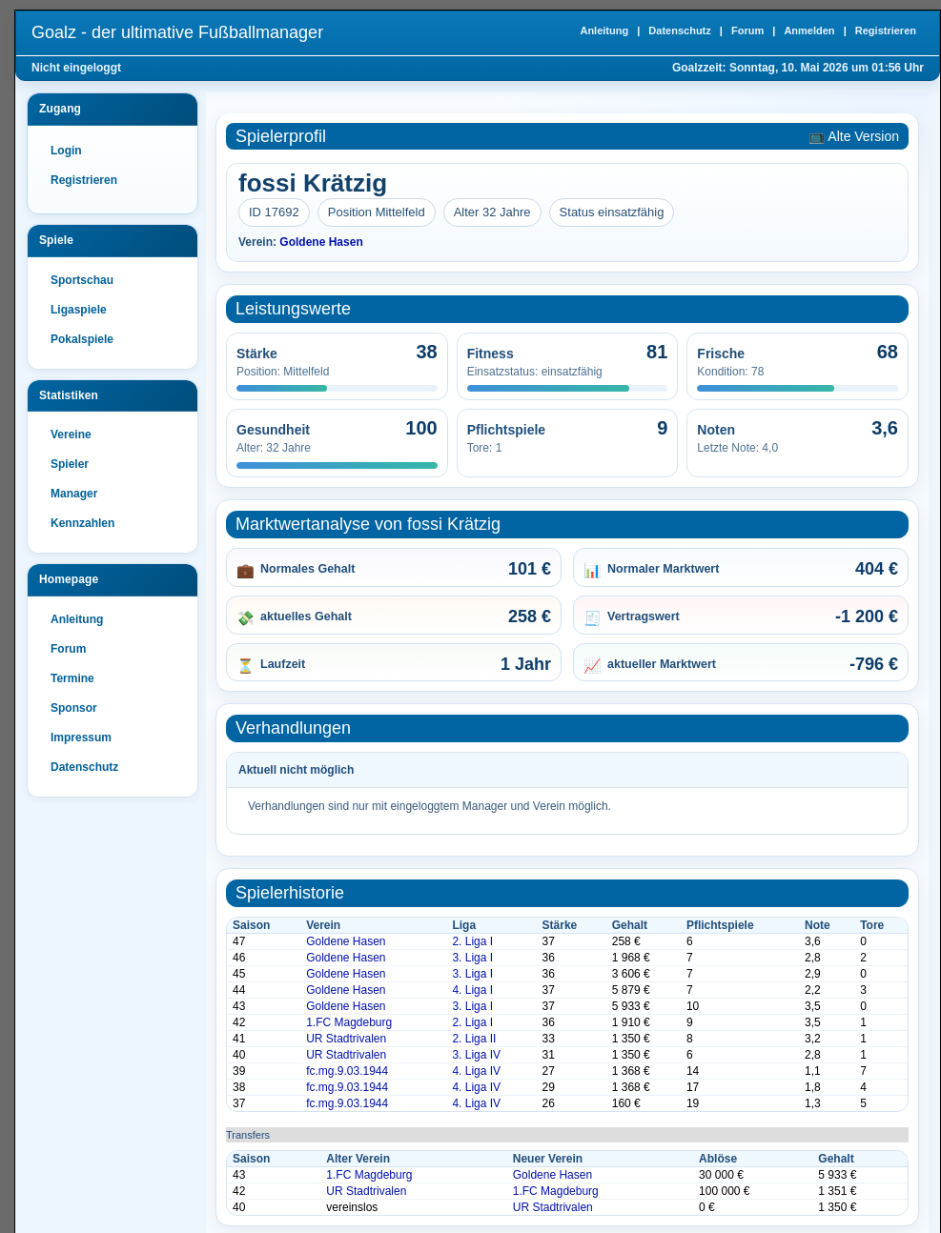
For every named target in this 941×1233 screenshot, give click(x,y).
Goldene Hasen (320, 242)
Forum (747, 30)
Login (66, 150)
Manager (74, 493)
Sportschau (82, 280)
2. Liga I (472, 941)
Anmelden (809, 30)
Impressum (81, 737)
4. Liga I (472, 990)
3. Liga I (472, 957)
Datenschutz (679, 30)
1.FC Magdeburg (349, 1022)
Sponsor (74, 708)
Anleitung (604, 30)
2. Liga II (474, 1038)
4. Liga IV (476, 1071)
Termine (72, 678)
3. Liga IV (476, 1054)
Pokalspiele (82, 339)
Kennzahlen (82, 523)
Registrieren (885, 30)
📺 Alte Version (853, 136)
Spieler (70, 464)
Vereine (71, 434)
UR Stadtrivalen (346, 1038)
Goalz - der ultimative (177, 32)
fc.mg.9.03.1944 (347, 1071)
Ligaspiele (79, 309)
